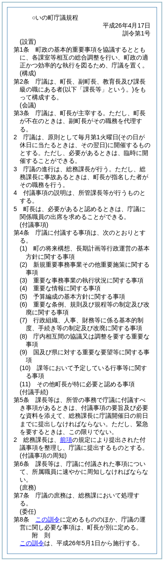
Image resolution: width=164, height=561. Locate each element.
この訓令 (47, 519)
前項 (66, 439)
